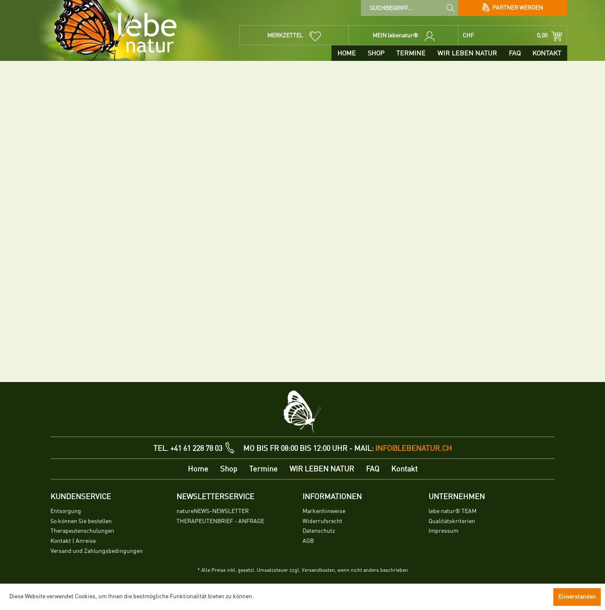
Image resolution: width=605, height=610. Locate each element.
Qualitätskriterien (452, 521)
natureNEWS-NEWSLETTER (212, 511)
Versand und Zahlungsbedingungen (96, 551)
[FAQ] (514, 53)
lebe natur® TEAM (452, 511)
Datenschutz (318, 531)
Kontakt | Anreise (73, 541)
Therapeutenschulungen (82, 531)
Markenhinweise (323, 511)
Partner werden (512, 8)
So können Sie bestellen (81, 521)
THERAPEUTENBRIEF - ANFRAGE (220, 521)
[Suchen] (450, 7)
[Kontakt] (546, 53)
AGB (308, 541)
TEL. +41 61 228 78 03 (187, 448)
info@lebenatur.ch (413, 448)
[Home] (346, 53)
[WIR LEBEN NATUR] (467, 53)
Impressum (443, 531)
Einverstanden (577, 597)
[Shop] (376, 53)
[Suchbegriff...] (409, 8)
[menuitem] (409, 8)
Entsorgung (65, 511)
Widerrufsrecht (322, 521)
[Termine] (410, 53)
